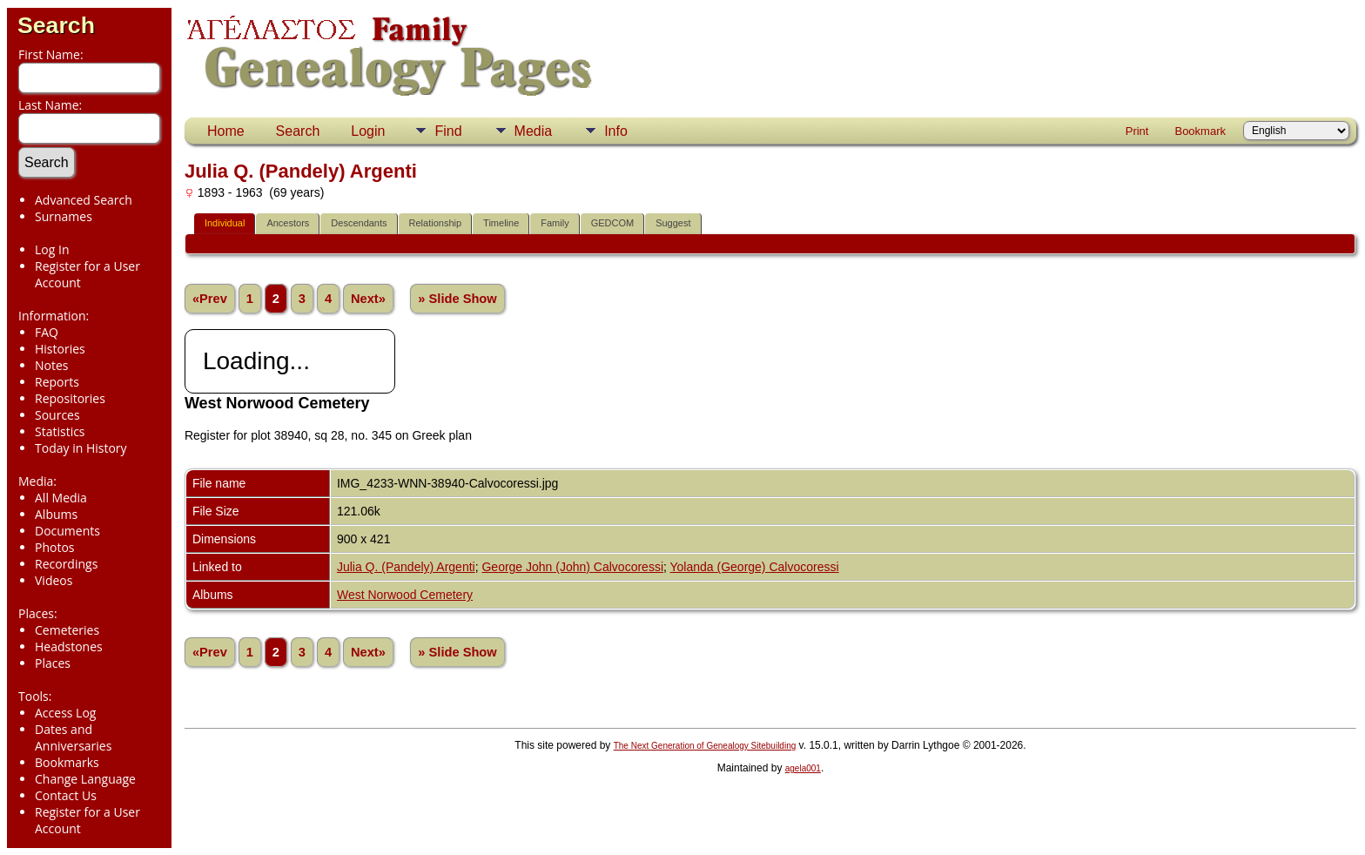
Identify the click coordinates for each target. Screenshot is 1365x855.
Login (368, 131)
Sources (57, 415)
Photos (55, 547)
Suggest (673, 223)
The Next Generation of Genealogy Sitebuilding (705, 746)
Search (56, 25)
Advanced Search (83, 200)
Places (53, 663)
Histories (60, 348)
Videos (53, 580)
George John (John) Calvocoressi (572, 567)
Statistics (60, 431)
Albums (56, 514)
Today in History (81, 448)
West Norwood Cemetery (405, 595)
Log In (52, 249)
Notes (52, 365)
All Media (61, 497)
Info (616, 131)
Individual (225, 223)
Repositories (70, 398)
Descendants (359, 223)
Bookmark (1200, 131)
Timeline (501, 223)
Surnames (63, 216)
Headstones (69, 646)
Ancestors (287, 223)
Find (447, 131)
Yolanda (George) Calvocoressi (754, 567)
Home (226, 131)
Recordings (66, 563)
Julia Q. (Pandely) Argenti (406, 567)
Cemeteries (67, 630)
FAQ (46, 332)
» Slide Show (457, 299)
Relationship (435, 223)
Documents (67, 530)
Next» (368, 299)
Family (554, 223)
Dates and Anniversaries (73, 737)
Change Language (85, 779)
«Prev (209, 299)
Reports (57, 382)
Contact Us (66, 795)
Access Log (65, 712)
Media (533, 131)
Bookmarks (67, 762)
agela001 (803, 768)
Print (1137, 131)
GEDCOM (613, 223)
